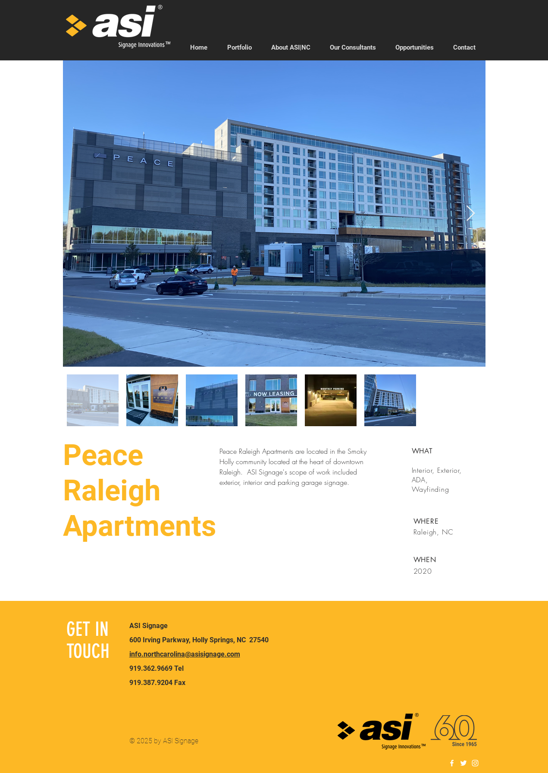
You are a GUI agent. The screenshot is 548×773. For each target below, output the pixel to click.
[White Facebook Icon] (452, 763)
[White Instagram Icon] (475, 763)
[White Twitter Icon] (463, 763)
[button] (353, 47)
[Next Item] (471, 213)
